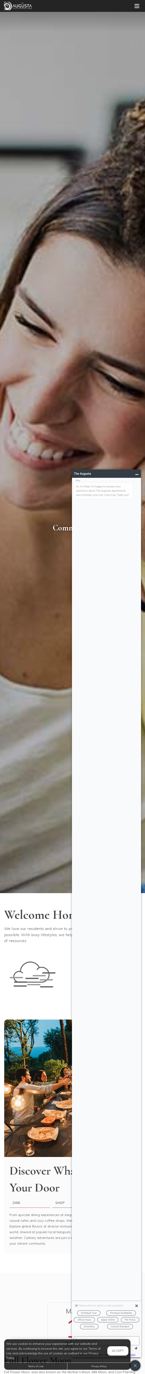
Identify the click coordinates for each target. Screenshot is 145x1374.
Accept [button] (118, 1351)
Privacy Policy (98, 1366)
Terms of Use (35, 1366)
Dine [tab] (16, 1203)
